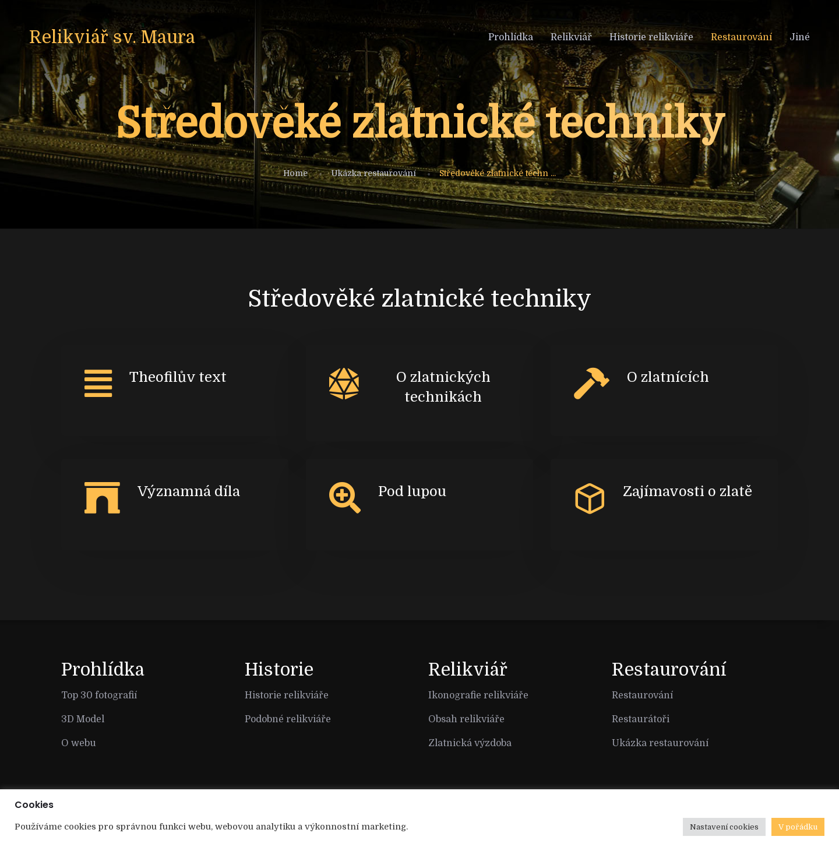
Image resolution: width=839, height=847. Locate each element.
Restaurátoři (640, 719)
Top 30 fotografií (99, 695)
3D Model (82, 719)
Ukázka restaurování (373, 173)
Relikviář (571, 37)
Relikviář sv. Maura (112, 37)
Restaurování (741, 37)
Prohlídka (510, 37)
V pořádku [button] (797, 827)
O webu (78, 743)
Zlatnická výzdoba (470, 743)
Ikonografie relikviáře (478, 695)
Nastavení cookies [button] (724, 827)
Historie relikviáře (651, 37)
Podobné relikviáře (288, 719)
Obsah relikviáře (466, 719)
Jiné (799, 37)
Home (295, 173)
